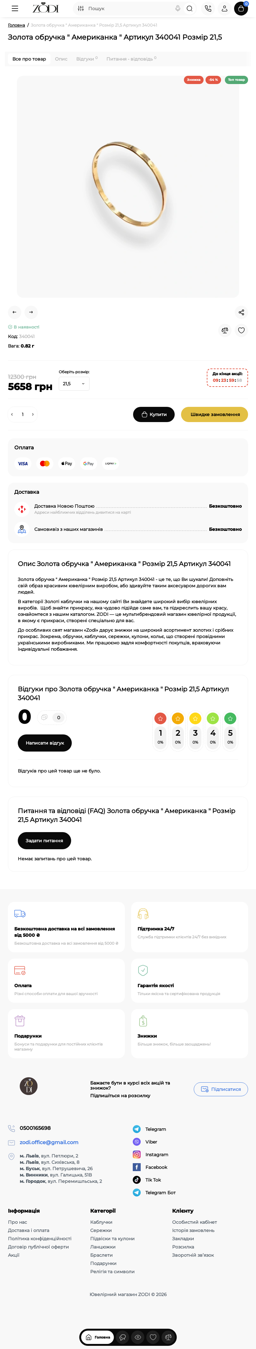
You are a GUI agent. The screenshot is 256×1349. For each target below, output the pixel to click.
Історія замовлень (193, 1230)
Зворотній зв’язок (193, 1255)
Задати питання (44, 841)
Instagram (150, 1154)
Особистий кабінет (194, 1222)
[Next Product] (31, 312)
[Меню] (15, 9)
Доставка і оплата (28, 1230)
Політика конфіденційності (39, 1238)
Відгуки (87, 59)
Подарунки (103, 1263)
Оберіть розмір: (74, 371)
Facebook (150, 1167)
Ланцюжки (103, 1247)
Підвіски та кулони (112, 1238)
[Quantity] (22, 414)
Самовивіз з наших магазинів (68, 529)
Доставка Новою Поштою (64, 506)
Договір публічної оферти (38, 1247)
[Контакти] (208, 9)
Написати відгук (45, 743)
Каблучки (101, 1222)
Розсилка (183, 1247)
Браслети (101, 1255)
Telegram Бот (154, 1192)
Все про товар (29, 59)
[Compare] (225, 330)
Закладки (183, 1238)
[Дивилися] (122, 1337)
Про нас (17, 1222)
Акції (13, 1255)
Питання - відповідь (131, 59)
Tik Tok (147, 1180)
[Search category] (81, 9)
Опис (61, 59)
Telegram (149, 1129)
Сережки (101, 1230)
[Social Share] (241, 312)
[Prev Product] (14, 312)
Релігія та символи (112, 1271)
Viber (145, 1142)
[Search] (178, 9)
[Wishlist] (241, 330)
